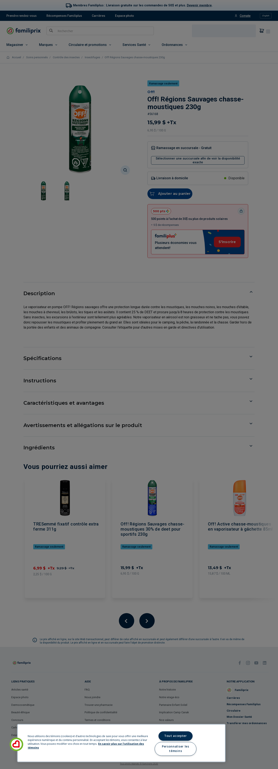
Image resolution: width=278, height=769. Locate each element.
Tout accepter (175, 736)
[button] (16, 744)
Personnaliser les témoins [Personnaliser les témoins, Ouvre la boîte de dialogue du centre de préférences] (175, 749)
